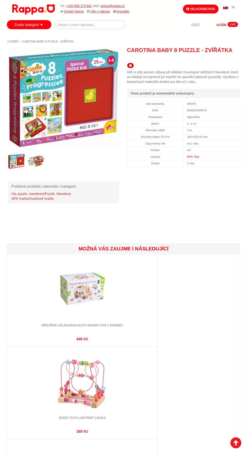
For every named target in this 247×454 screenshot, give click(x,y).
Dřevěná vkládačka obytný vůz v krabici (143, 301)
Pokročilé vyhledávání (87, 379)
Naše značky (21, 396)
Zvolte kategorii (26, 25)
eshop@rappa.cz (112, 6)
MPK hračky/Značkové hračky (32, 198)
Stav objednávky (140, 373)
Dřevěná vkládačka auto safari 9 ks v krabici (26, 301)
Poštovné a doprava (27, 384)
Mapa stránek (79, 368)
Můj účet (134, 368)
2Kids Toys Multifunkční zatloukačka (181, 301)
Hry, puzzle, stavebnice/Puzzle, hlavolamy (41, 194)
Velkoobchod (200, 9)
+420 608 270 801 (79, 6)
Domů (12, 41)
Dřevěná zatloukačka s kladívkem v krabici (103, 301)
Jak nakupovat (23, 373)
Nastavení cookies (112, 431)
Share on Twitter (236, 58)
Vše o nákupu (100, 11)
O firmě (17, 368)
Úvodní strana (74, 11)
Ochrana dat (21, 390)
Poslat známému (217, 58)
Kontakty (123, 11)
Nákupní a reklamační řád (31, 379)
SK (233, 7)
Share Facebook (226, 58)
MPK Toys (193, 156)
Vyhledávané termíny (85, 373)
